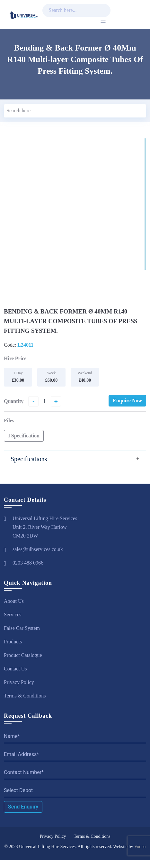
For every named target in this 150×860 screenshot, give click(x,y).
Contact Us (15, 668)
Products (13, 641)
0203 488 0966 (28, 563)
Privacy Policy (19, 682)
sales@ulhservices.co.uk (38, 549)
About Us (14, 601)
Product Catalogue (23, 655)
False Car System (22, 628)
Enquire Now (127, 400)
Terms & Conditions (25, 695)
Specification (24, 435)
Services (12, 614)
